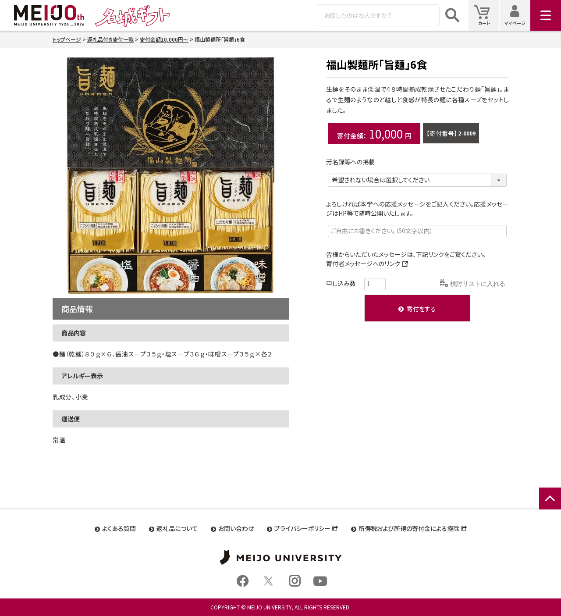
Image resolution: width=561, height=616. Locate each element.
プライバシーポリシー (302, 528)
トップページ (67, 39)
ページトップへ (550, 507)
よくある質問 (119, 528)
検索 (452, 15)
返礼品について (177, 528)
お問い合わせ (236, 528)
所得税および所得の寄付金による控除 (409, 528)
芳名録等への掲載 (353, 161)
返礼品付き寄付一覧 (110, 39)
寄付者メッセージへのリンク (363, 263)
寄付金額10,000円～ (164, 39)
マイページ (517, 15)
